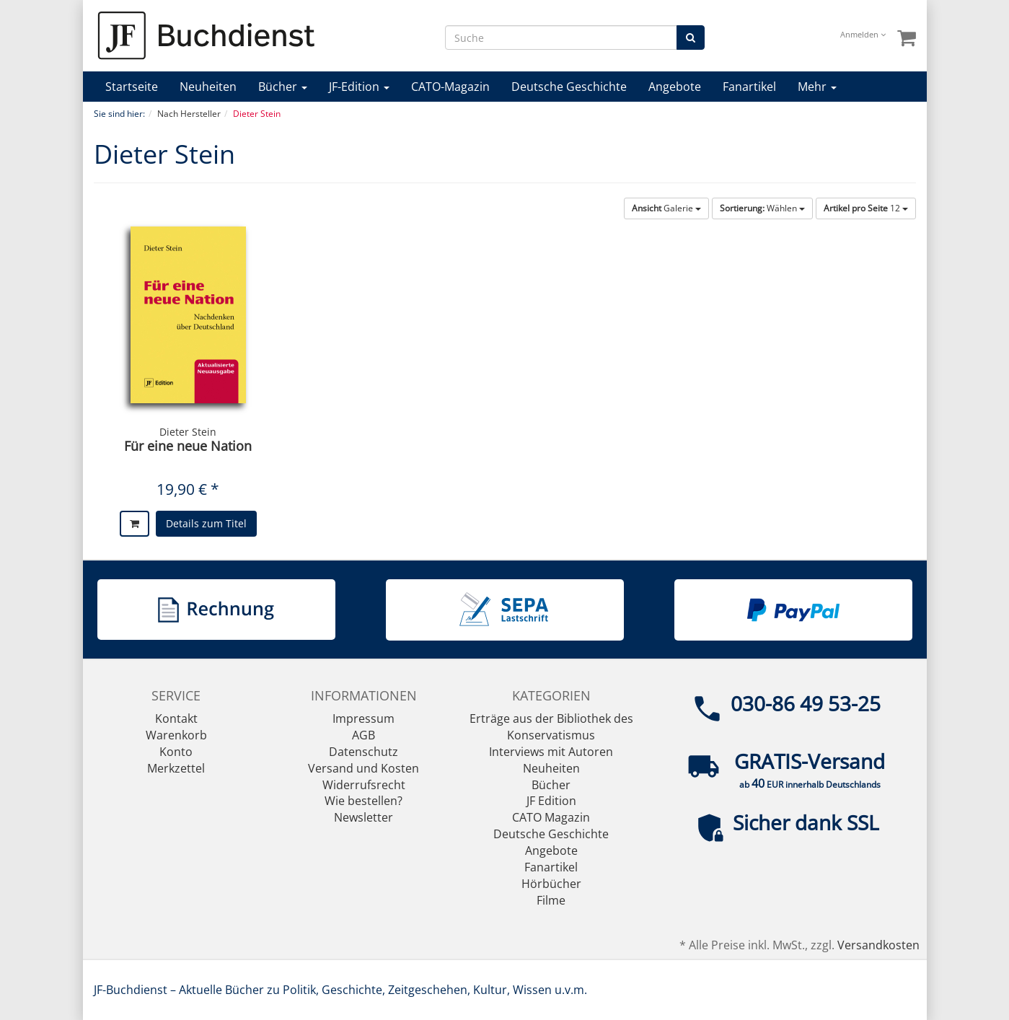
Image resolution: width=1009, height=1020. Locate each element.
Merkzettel (176, 768)
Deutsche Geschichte (569, 86)
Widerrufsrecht (363, 785)
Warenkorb (176, 735)
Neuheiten (208, 86)
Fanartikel (749, 86)
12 (866, 208)
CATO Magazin (551, 817)
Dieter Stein (187, 432)
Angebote (674, 86)
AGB (363, 735)
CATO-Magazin (450, 86)
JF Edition (551, 801)
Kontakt (176, 718)
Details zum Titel (206, 523)
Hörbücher (551, 884)
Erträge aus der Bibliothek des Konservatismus (551, 727)
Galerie (666, 208)
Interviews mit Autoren (551, 752)
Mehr (817, 86)
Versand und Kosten (363, 768)
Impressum (363, 718)
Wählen (762, 208)
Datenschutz (363, 752)
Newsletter (363, 817)
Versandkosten (878, 945)
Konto (176, 752)
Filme (551, 900)
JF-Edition (359, 86)
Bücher (282, 86)
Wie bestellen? (363, 801)
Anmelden (863, 34)
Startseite (131, 86)
